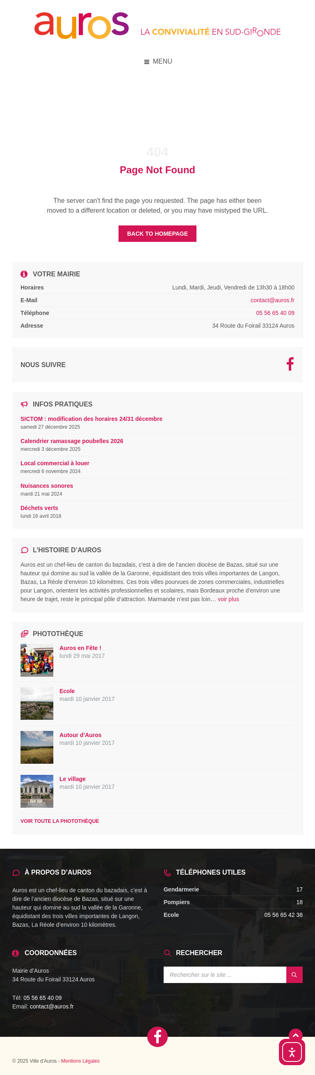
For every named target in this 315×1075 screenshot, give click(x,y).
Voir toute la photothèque (60, 821)
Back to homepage (157, 233)
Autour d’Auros (80, 735)
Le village (72, 779)
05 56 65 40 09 (275, 313)
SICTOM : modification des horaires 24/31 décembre (91, 419)
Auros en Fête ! (80, 648)
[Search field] (233, 975)
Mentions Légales (80, 1061)
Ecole (67, 691)
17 (299, 889)
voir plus (228, 599)
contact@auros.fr (272, 300)
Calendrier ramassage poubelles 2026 (72, 441)
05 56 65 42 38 (284, 915)
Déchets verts (39, 508)
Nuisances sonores (47, 485)
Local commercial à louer (55, 463)
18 (299, 902)
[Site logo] (157, 36)
